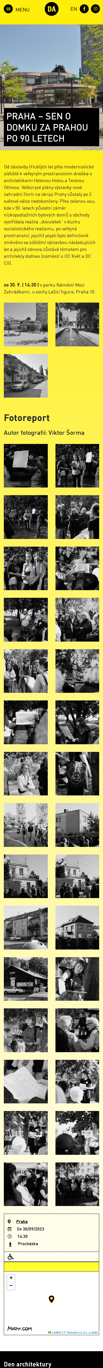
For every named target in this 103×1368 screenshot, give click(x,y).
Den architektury (27, 1364)
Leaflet (54, 1332)
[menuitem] (72, 8)
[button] (51, 1299)
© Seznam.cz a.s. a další (81, 1332)
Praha (22, 1221)
